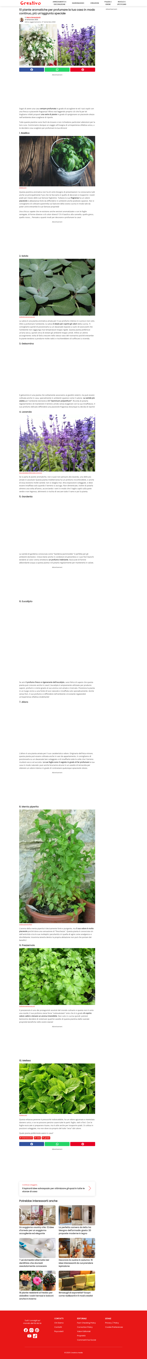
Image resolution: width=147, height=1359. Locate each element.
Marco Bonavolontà (33, 17)
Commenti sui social (86, 1340)
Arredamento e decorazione (59, 3)
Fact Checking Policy (86, 1323)
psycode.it (58, 1331)
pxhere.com (22, 188)
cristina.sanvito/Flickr (25, 924)
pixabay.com (23, 1115)
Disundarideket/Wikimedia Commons (30, 473)
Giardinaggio (78, 3)
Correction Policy (85, 1327)
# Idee (37, 1137)
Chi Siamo (59, 1323)
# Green (46, 1137)
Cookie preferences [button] (114, 1327)
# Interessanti (26, 1137)
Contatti (58, 1327)
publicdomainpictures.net (27, 317)
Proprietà (81, 1335)
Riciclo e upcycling (121, 3)
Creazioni (94, 3)
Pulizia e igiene (107, 3)
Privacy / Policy (112, 1323)
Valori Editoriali (83, 1331)
